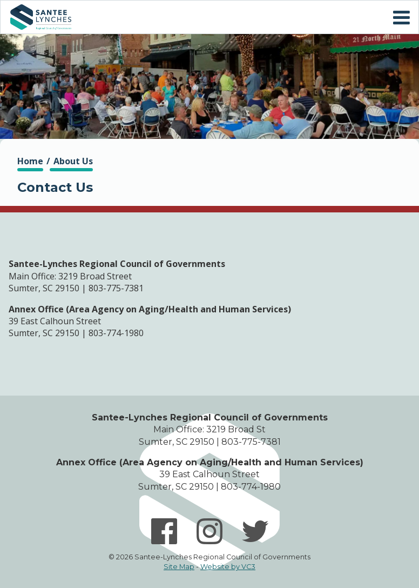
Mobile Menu (401, 18)
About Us (73, 161)
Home (40, 17)
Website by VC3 (227, 567)
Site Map (179, 567)
